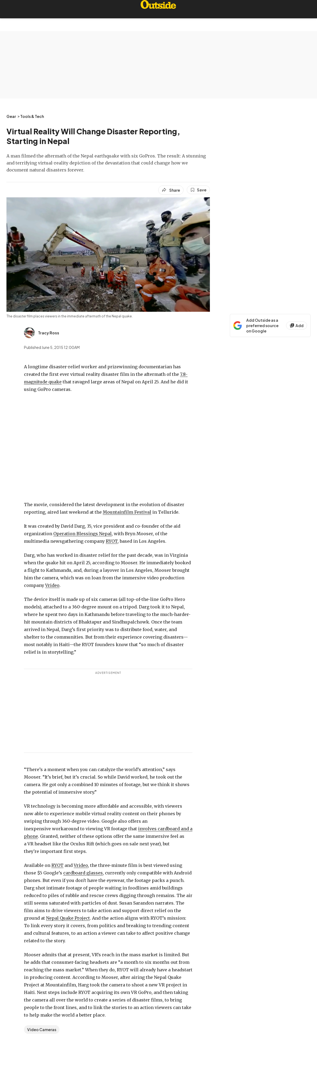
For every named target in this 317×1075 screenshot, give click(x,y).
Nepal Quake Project (68, 918)
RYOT (112, 541)
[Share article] (171, 190)
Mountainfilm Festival (127, 512)
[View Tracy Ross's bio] (41, 332)
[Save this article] (198, 189)
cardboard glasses (83, 873)
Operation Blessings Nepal (82, 533)
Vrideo (52, 585)
